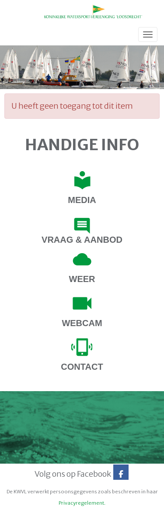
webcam (82, 323)
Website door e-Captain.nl (33, 520)
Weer (82, 279)
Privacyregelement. (82, 503)
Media (82, 200)
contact (82, 367)
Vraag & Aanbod (82, 239)
